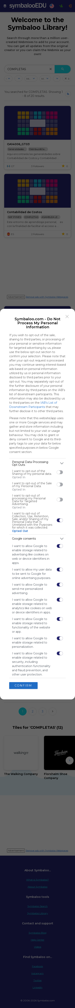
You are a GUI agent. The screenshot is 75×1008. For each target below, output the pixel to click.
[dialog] (37, 504)
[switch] (60, 472)
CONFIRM (23, 685)
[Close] (67, 316)
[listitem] (37, 463)
